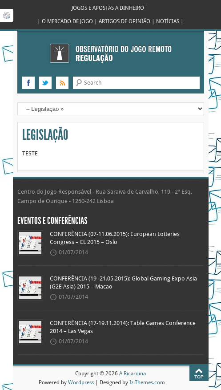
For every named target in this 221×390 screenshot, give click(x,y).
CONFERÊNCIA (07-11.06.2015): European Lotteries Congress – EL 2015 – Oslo (115, 238)
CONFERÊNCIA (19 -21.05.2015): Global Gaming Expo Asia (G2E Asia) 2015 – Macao (123, 283)
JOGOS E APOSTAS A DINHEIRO (108, 8)
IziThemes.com (147, 382)
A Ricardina (132, 373)
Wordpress (81, 382)
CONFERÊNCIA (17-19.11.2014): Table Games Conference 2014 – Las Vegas (123, 327)
